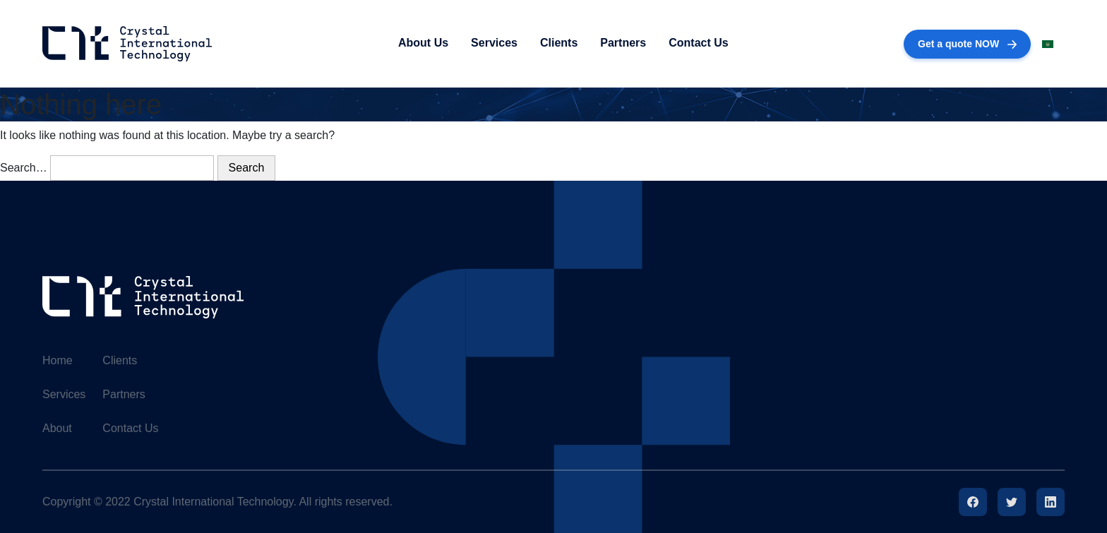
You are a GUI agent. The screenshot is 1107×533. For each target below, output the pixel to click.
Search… (23, 168)
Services (494, 43)
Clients (559, 43)
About (57, 428)
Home (57, 360)
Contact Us (698, 43)
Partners (623, 43)
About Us (423, 43)
